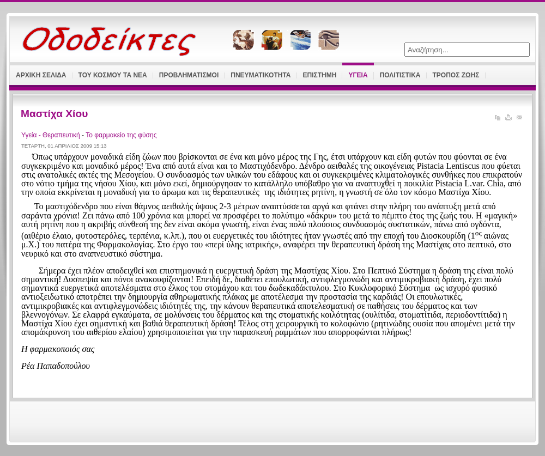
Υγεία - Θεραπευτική (51, 135)
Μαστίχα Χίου (54, 113)
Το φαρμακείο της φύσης (121, 135)
